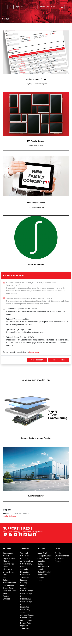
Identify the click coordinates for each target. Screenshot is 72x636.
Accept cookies (59, 360)
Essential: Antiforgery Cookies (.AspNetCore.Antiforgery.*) (37, 301)
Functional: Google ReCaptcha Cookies (37, 312)
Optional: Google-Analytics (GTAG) (37, 341)
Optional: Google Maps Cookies (25, 331)
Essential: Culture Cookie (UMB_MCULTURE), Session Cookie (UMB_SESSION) (37, 288)
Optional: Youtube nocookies (37, 322)
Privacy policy (34, 352)
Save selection (37, 360)
